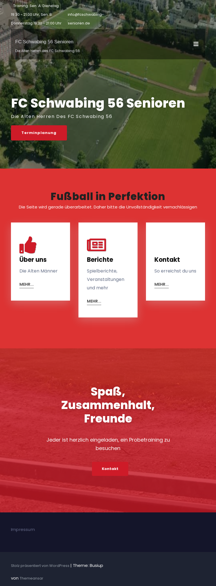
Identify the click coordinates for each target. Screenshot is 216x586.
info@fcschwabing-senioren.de (86, 19)
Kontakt (110, 468)
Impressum (23, 529)
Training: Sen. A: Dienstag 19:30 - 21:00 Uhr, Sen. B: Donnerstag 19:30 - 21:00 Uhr (36, 14)
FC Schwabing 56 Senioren (44, 41)
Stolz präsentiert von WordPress (40, 565)
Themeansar (31, 578)
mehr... (26, 284)
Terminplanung (39, 132)
